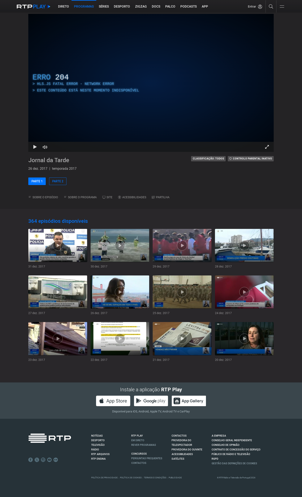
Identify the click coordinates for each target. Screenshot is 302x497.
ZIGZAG (141, 6)
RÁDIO (95, 449)
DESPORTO (98, 440)
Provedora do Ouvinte (187, 449)
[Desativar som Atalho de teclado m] (45, 147)
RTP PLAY (137, 435)
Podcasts (188, 6)
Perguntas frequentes (146, 458)
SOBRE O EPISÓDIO (43, 197)
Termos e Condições (155, 477)
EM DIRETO (137, 440)
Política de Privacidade (104, 477)
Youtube (49, 460)
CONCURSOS (139, 453)
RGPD (215, 458)
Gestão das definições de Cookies (234, 463)
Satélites (178, 458)
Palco (170, 6)
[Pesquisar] (271, 6)
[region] (151, 83)
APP (205, 6)
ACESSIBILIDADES (132, 197)
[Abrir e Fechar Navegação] (281, 7)
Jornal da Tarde (48, 160)
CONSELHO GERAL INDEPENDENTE (232, 440)
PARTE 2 (57, 181)
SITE (107, 197)
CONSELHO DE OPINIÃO (226, 445)
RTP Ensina (98, 458)
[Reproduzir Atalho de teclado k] (35, 147)
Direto (63, 6)
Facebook (30, 460)
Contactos (138, 463)
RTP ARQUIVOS (100, 454)
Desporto (122, 6)
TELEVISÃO (98, 445)
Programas (84, 6)
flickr (55, 460)
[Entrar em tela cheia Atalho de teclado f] (267, 147)
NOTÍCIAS (97, 435)
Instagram (43, 460)
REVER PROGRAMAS (143, 445)
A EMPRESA (219, 435)
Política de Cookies (131, 477)
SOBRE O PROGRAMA (80, 197)
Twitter (37, 460)
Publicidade (175, 477)
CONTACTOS (179, 435)
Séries (104, 6)
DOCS (156, 6)
